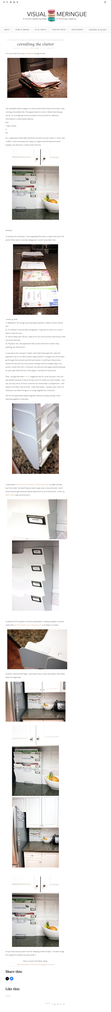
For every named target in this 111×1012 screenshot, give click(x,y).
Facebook (25, 964)
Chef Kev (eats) (59, 29)
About (7, 29)
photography (77, 29)
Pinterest (34, 964)
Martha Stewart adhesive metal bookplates (32, 485)
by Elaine (35, 48)
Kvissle (27, 377)
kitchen (39, 40)
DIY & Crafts (40, 29)
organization (57, 40)
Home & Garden (22, 29)
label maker (10, 495)
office (47, 40)
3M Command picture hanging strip (28, 625)
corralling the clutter (35, 44)
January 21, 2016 (20, 48)
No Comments (49, 48)
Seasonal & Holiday (98, 30)
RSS (18, 964)
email (52, 964)
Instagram (44, 964)
